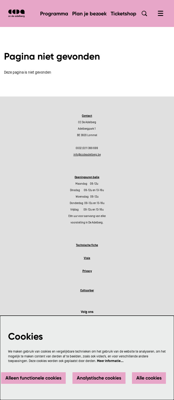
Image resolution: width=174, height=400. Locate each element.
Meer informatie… (110, 361)
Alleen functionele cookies (33, 378)
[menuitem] (54, 14)
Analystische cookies (99, 378)
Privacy (87, 271)
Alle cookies (149, 378)
